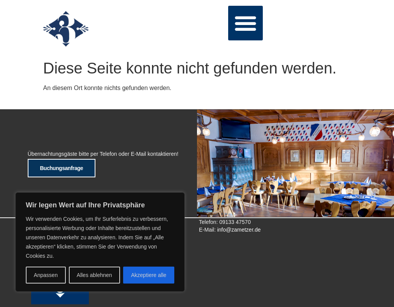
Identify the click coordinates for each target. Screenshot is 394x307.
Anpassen (46, 275)
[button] (245, 23)
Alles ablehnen (94, 275)
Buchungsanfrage (61, 168)
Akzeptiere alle (149, 275)
